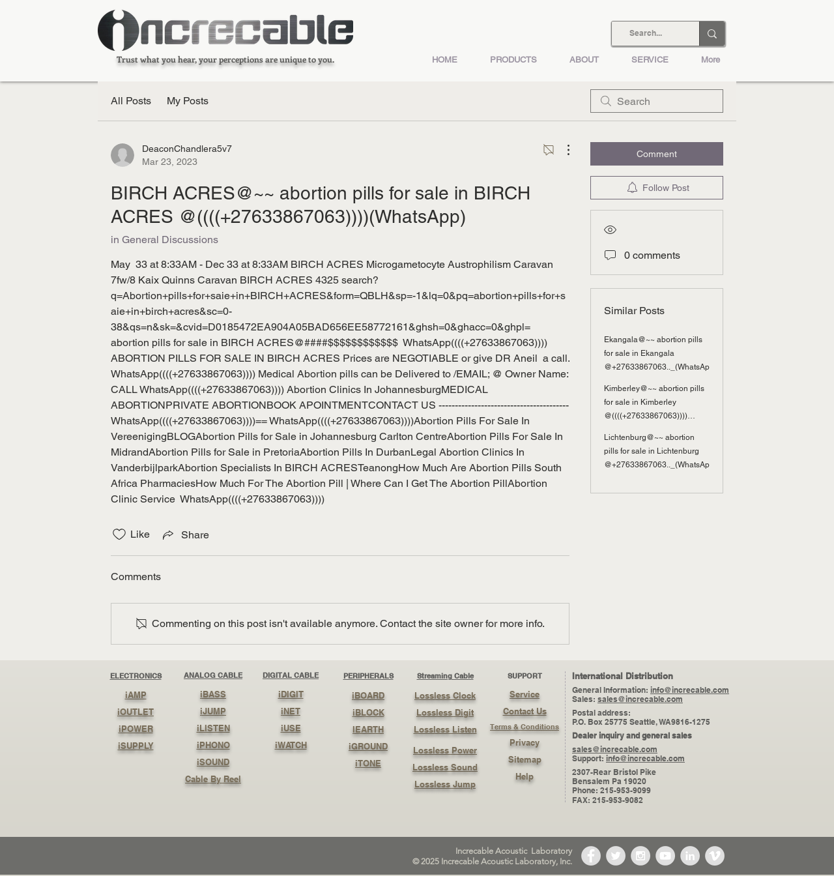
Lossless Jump (445, 784)
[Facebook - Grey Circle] (591, 856)
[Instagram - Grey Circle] (640, 856)
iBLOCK (368, 712)
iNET (290, 711)
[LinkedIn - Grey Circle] (690, 856)
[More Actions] (561, 150)
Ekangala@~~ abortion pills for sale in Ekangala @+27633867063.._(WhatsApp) (660, 353)
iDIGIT (291, 694)
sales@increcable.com (640, 699)
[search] (656, 101)
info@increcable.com (689, 690)
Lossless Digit (445, 712)
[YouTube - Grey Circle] (665, 856)
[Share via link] (184, 534)
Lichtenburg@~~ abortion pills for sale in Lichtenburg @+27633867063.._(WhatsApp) (660, 451)
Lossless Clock (445, 695)
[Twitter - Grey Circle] (616, 856)
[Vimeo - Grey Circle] (715, 856)
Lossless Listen (445, 729)
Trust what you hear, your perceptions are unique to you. (225, 59)
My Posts (187, 101)
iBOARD (368, 695)
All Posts (131, 101)
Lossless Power (445, 750)
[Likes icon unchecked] (119, 534)
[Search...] (646, 34)
